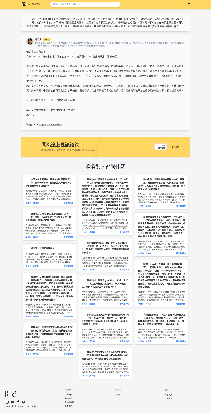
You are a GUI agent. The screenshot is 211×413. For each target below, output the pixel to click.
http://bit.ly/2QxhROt (50, 124)
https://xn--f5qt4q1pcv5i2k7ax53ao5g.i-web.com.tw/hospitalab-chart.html (105, 226)
